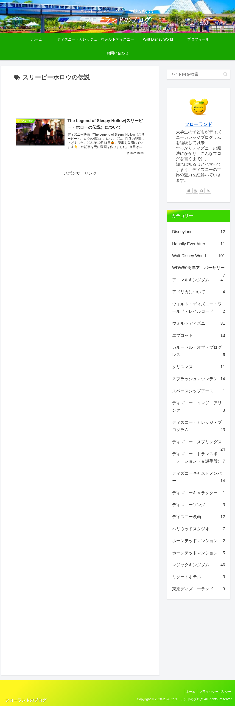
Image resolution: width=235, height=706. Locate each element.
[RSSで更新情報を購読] (208, 191)
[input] (198, 74)
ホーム (189, 691)
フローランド (198, 124)
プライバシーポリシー (215, 691)
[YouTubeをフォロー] (195, 191)
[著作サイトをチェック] (189, 191)
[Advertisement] (80, 96)
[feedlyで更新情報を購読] (202, 191)
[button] (225, 74)
